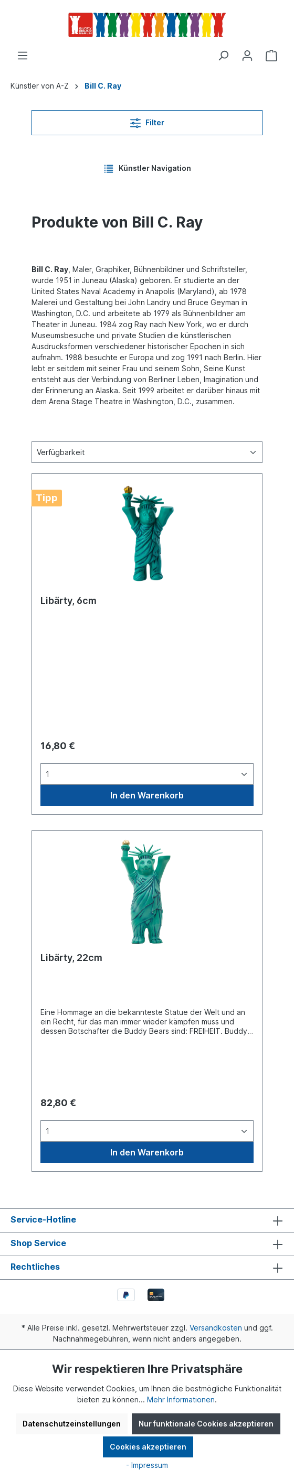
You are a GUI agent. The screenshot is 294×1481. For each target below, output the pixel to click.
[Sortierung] (147, 452)
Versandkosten (216, 1327)
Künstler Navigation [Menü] (147, 166)
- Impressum (147, 1465)
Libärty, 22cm (71, 957)
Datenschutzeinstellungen (72, 1423)
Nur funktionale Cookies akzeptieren (206, 1423)
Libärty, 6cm (68, 600)
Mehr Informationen (181, 1399)
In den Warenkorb (147, 795)
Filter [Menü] (147, 121)
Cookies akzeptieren (148, 1446)
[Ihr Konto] (247, 56)
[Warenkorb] (271, 56)
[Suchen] (223, 56)
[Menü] (22, 56)
